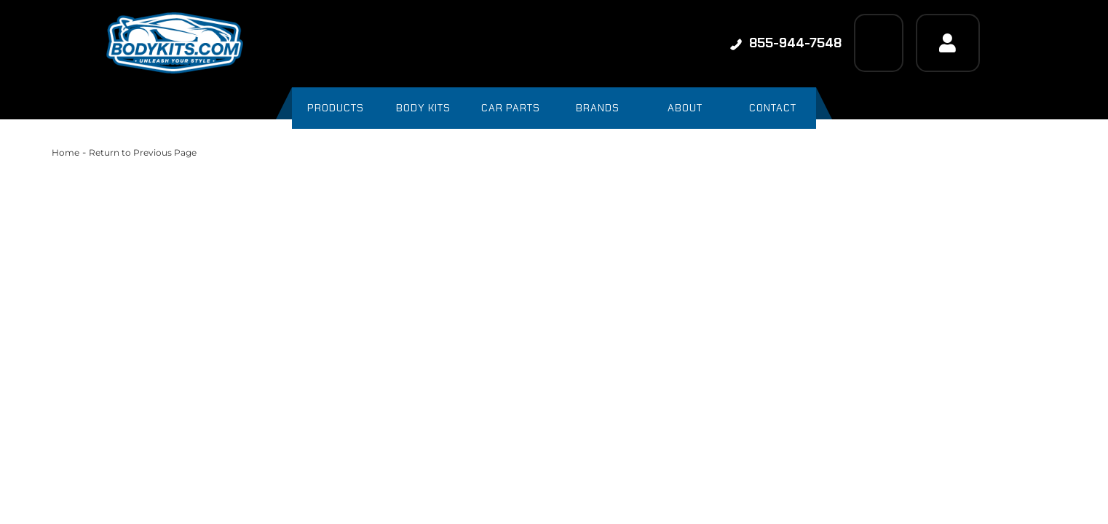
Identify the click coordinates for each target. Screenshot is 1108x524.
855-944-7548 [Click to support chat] (786, 42)
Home (65, 152)
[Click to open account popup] (948, 43)
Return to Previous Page (143, 152)
